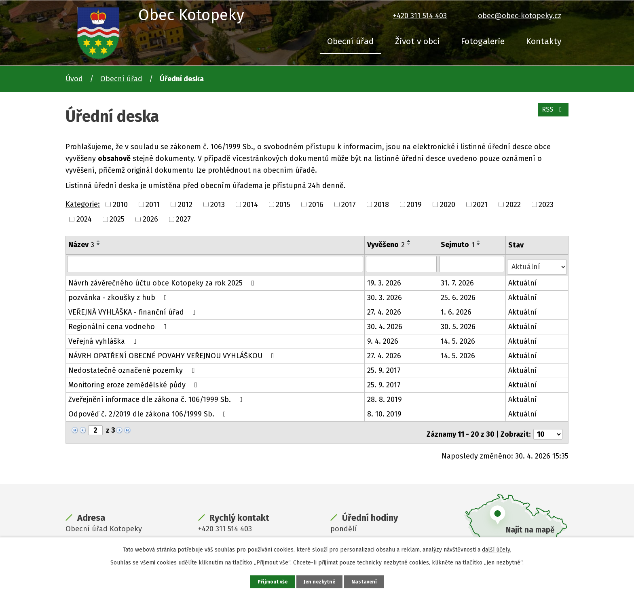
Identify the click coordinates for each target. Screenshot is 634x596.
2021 (480, 204)
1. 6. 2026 (457, 308)
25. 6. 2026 (459, 294)
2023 (546, 204)
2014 (250, 204)
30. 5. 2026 (459, 323)
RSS (551, 114)
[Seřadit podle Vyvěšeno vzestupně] (410, 241)
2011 (153, 204)
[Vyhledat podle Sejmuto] (472, 263)
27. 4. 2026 (385, 308)
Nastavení (367, 581)
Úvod (74, 78)
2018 (381, 204)
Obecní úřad (350, 41)
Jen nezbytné (320, 581)
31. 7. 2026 (458, 279)
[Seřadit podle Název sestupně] (98, 244)
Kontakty (543, 41)
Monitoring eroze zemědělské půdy (134, 381)
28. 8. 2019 (385, 396)
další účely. (496, 548)
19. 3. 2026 (385, 279)
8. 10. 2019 (385, 410)
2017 (348, 204)
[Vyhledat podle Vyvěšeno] (402, 263)
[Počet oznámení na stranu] (547, 427)
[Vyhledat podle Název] (215, 263)
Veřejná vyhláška (104, 338)
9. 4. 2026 (383, 338)
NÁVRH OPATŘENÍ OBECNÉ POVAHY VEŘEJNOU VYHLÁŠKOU (172, 352)
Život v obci (417, 41)
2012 (185, 204)
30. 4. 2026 (385, 323)
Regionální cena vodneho (119, 323)
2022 (513, 204)
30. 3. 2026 (385, 294)
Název (81, 244)
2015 (283, 204)
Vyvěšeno (387, 244)
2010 (120, 204)
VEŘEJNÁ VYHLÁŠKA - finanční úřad (133, 308)
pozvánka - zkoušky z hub (119, 294)
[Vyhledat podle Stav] (537, 263)
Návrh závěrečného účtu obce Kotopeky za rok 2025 (163, 279)
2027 (183, 219)
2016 (316, 204)
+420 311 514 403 (420, 15)
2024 (84, 219)
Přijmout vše (270, 581)
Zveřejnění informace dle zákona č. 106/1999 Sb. (157, 396)
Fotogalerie (483, 41)
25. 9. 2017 (385, 367)
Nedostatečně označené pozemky (133, 367)
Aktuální (523, 279)
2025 (117, 219)
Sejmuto (458, 244)
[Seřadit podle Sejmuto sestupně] (479, 244)
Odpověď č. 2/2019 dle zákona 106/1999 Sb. (148, 410)
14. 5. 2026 (459, 338)
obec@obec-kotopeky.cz (519, 15)
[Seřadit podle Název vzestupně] (98, 241)
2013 (217, 204)
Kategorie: (83, 204)
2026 (150, 219)
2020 (447, 204)
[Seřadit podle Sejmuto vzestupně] (479, 241)
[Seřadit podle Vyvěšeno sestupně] (410, 244)
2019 (414, 204)
